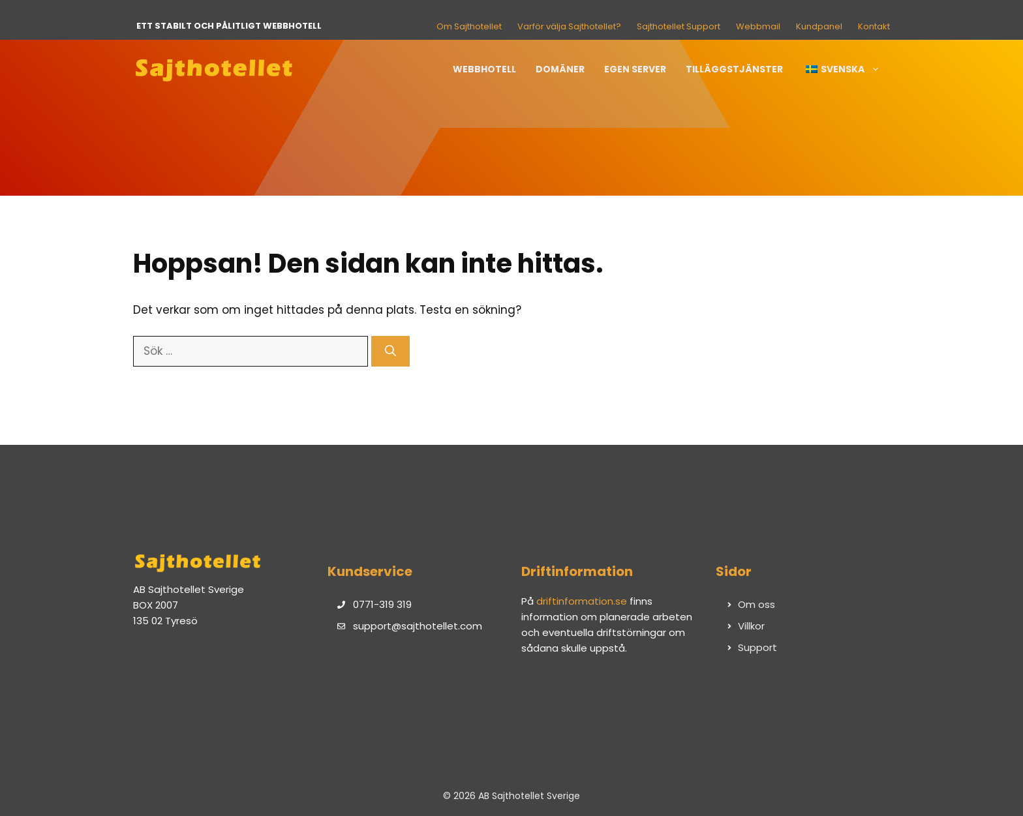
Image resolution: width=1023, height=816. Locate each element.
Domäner (560, 69)
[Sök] (390, 351)
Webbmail (758, 26)
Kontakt (874, 26)
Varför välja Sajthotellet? (569, 26)
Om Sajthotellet (469, 26)
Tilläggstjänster (734, 69)
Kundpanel (819, 26)
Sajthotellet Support (678, 26)
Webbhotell (484, 69)
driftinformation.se (581, 601)
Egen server (635, 69)
